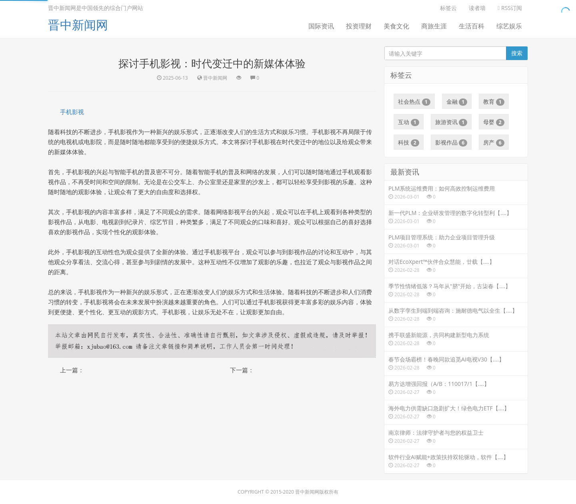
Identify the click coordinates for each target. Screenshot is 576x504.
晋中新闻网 (78, 24)
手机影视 (72, 112)
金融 (457, 102)
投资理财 (359, 26)
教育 (493, 102)
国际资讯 (321, 26)
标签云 (448, 8)
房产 (493, 143)
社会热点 (414, 102)
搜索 (516, 53)
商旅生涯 (434, 26)
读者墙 (477, 8)
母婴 (493, 122)
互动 (408, 122)
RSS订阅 (510, 8)
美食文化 (396, 26)
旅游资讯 (451, 122)
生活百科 (471, 26)
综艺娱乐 (509, 26)
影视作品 (451, 143)
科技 (408, 143)
